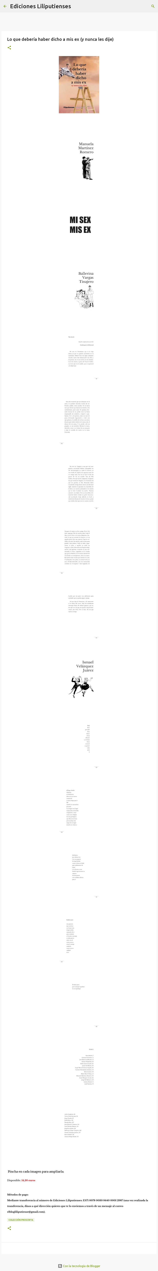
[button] (9, 47)
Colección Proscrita (21, 1220)
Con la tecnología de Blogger (79, 1266)
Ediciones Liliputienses (40, 6)
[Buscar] (76, 6)
